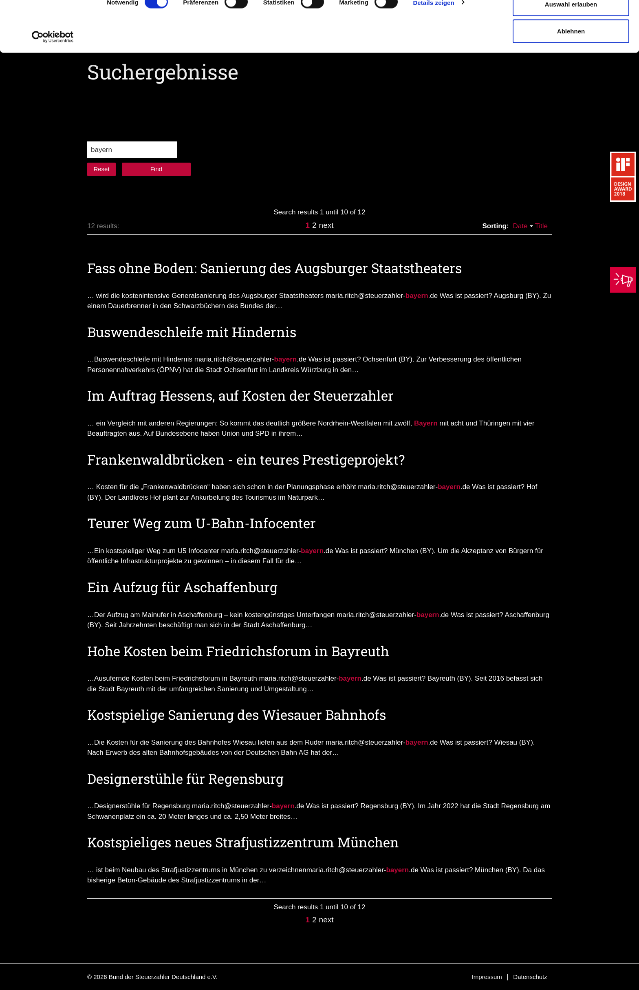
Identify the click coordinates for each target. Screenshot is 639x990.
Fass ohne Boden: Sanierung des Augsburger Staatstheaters (274, 268)
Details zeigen (433, 46)
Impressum (487, 976)
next (326, 225)
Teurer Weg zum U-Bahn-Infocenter (201, 523)
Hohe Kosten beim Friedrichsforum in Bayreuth (238, 651)
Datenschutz (530, 976)
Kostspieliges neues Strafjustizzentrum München (243, 842)
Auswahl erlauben (571, 48)
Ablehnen (571, 74)
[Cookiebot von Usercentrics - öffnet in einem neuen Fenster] (52, 81)
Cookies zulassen (571, 21)
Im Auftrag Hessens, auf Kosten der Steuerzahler (240, 395)
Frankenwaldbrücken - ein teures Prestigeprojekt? (246, 459)
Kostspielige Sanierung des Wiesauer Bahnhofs (236, 714)
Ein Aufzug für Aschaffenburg (182, 587)
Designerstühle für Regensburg (185, 778)
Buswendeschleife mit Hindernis (191, 332)
